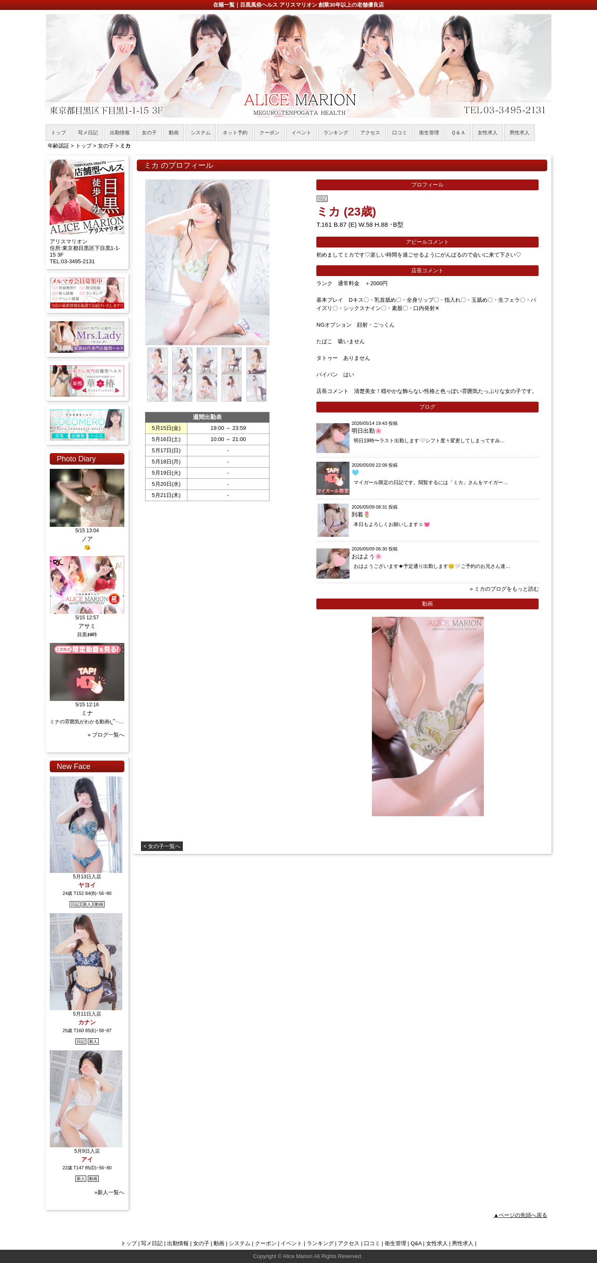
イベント (291, 1243)
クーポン (266, 1243)
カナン (87, 1022)
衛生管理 (395, 1243)
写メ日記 (152, 1243)
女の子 (201, 1243)
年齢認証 (58, 146)
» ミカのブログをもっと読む (504, 589)
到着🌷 (361, 514)
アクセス (348, 1243)
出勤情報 (178, 1243)
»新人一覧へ (109, 1192)
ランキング (320, 1243)
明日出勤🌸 (367, 430)
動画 (219, 1243)
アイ (87, 1159)
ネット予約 (235, 133)
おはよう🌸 (367, 556)
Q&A (416, 1243)
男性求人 (462, 1243)
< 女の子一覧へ (161, 846)
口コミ (372, 1243)
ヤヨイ (87, 885)
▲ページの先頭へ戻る (520, 1215)
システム (239, 1243)
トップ (129, 1243)
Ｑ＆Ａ (458, 133)
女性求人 (437, 1243)
